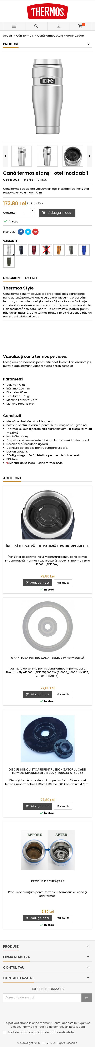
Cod (6, 180)
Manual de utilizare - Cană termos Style (34, 463)
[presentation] (34, 1012)
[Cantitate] (24, 213)
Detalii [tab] (31, 277)
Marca (29, 180)
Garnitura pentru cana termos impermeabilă (47, 658)
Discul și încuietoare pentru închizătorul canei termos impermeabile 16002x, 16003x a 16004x (47, 771)
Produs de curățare (47, 881)
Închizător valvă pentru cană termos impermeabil (47, 546)
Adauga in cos (56, 212)
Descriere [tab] (11, 277)
